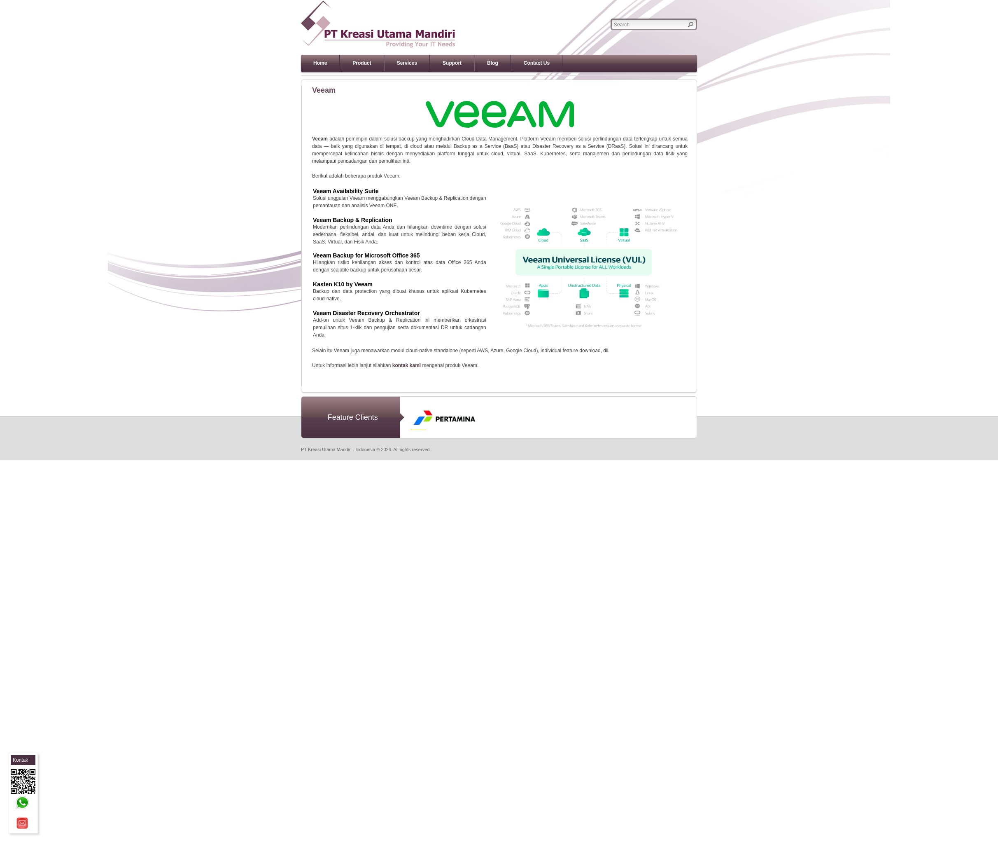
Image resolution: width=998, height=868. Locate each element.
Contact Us (537, 63)
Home (320, 63)
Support (452, 63)
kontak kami (406, 365)
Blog (492, 63)
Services (407, 63)
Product (361, 63)
